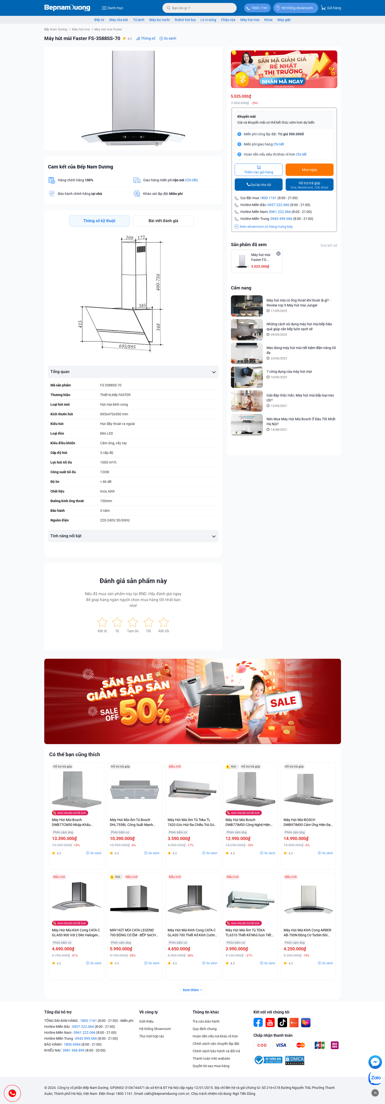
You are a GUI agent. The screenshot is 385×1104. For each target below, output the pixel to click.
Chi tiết (278, 144)
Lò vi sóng (208, 20)
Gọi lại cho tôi (260, 185)
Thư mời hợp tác (151, 1036)
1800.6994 (72, 1044)
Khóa (268, 20)
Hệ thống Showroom (155, 1029)
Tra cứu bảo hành (206, 1021)
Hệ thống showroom (294, 8)
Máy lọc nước (159, 20)
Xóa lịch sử (328, 245)
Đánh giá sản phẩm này (133, 581)
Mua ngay (309, 170)
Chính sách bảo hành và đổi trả (216, 1051)
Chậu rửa (228, 20)
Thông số (148, 38)
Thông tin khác (206, 1012)
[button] (214, 55)
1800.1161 (259, 8)
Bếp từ (99, 20)
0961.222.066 (280, 212)
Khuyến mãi (246, 116)
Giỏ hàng (331, 7)
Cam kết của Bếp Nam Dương (80, 167)
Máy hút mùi (249, 20)
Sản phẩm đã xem (249, 244)
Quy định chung (205, 1029)
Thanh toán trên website (211, 1058)
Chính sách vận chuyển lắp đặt (216, 1044)
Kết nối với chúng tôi (271, 1012)
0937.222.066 (278, 205)
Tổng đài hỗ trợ (57, 1012)
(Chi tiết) (191, 180)
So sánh (170, 38)
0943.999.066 (281, 219)
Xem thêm (191, 990)
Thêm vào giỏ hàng (258, 169)
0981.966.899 (74, 1050)
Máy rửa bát (118, 20)
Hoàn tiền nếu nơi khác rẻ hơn (215, 1036)
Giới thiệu (146, 1021)
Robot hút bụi (185, 20)
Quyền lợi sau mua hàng (211, 1066)
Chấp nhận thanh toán (273, 1035)
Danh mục (112, 8)
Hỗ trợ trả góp (309, 185)
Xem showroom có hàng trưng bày (264, 227)
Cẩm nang (241, 287)
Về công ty (148, 1012)
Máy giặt (284, 20)
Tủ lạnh (138, 20)
